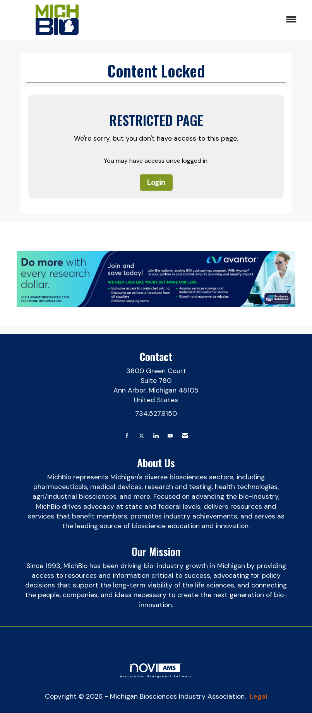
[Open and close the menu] (204, 20)
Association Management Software (156, 670)
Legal (258, 696)
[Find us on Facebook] (127, 436)
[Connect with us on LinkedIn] (155, 436)
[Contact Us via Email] (185, 436)
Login (156, 182)
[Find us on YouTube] (170, 436)
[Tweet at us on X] (141, 436)
